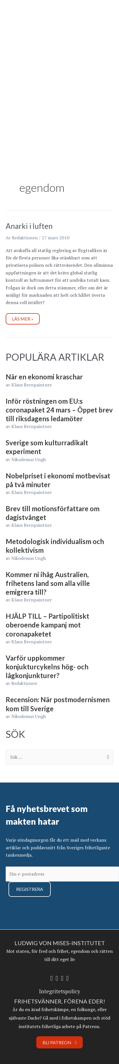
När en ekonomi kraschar (44, 377)
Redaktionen (24, 683)
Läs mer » (22, 317)
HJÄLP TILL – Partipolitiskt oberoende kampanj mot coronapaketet (47, 625)
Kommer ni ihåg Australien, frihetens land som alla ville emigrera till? (48, 583)
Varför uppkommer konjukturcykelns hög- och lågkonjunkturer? (47, 667)
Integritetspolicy (59, 991)
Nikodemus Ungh (28, 459)
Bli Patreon (59, 1042)
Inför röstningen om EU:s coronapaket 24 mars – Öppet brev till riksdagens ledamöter (59, 410)
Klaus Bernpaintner (31, 385)
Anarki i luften (29, 226)
